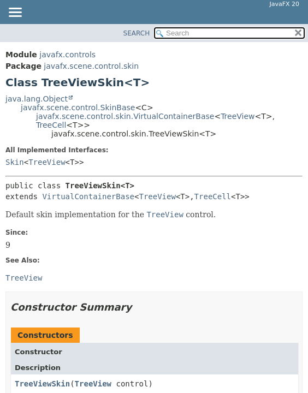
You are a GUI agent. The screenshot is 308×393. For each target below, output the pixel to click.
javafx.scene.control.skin (91, 66)
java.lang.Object (36, 98)
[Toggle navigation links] (14, 13)
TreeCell (51, 125)
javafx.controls (67, 54)
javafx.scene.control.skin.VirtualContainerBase (125, 116)
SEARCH (136, 33)
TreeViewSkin (42, 383)
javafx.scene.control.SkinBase (78, 107)
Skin (14, 162)
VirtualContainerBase (88, 196)
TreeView (237, 116)
